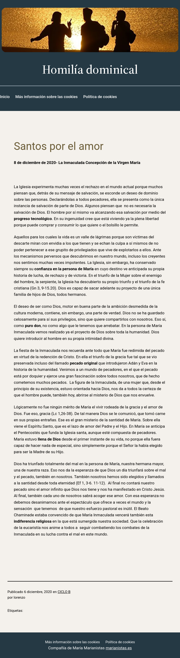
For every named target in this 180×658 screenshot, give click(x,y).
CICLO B (64, 592)
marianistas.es (119, 648)
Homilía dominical (90, 69)
